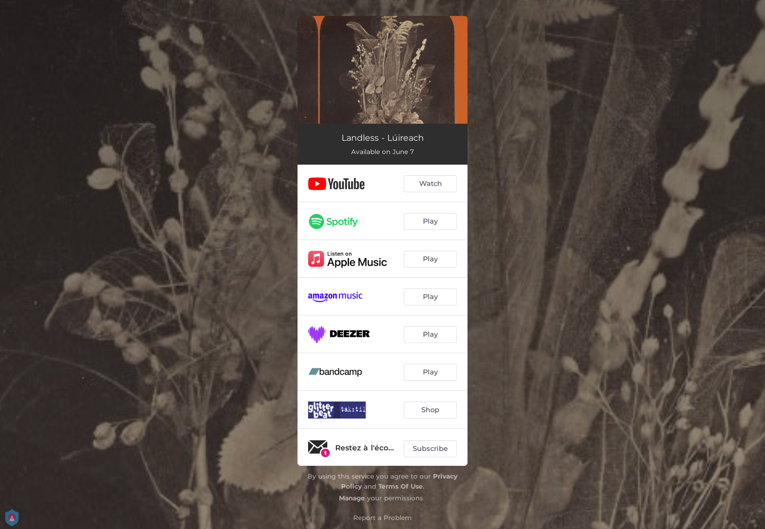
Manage (352, 498)
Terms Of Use (400, 486)
